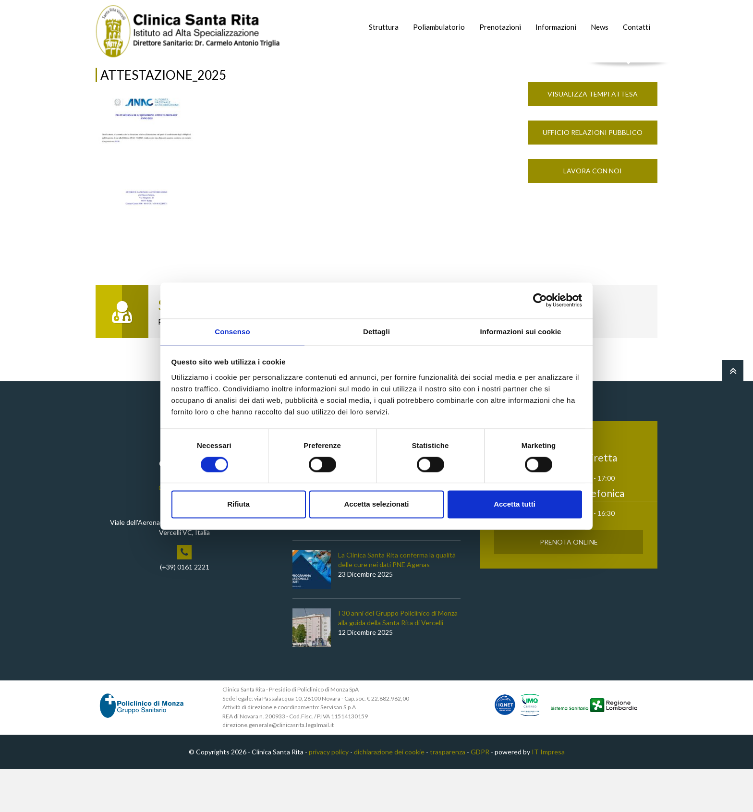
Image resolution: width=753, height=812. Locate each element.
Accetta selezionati (376, 505)
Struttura (384, 27)
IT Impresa (548, 795)
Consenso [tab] (232, 331)
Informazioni (555, 27)
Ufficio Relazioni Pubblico (593, 175)
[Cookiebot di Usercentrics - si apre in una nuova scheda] (540, 299)
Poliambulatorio (439, 27)
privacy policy (329, 795)
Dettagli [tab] (376, 331)
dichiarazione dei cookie (389, 795)
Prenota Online (569, 585)
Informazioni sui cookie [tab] (520, 331)
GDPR (480, 795)
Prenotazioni (500, 27)
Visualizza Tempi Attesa (592, 137)
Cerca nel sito (629, 72)
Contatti (636, 27)
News (599, 27)
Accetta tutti (514, 505)
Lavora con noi (592, 214)
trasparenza (447, 795)
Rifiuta (238, 505)
